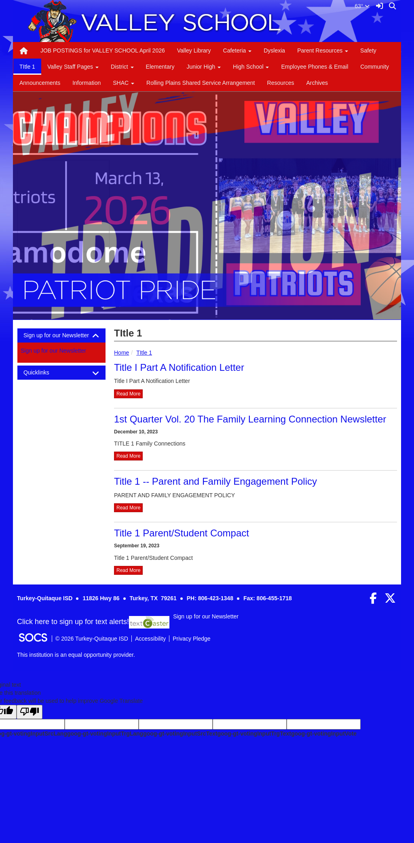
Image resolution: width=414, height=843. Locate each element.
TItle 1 (27, 66)
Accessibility (150, 638)
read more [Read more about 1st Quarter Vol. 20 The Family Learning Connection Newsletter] (128, 456)
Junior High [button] (203, 66)
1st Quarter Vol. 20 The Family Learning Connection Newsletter (250, 419)
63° (362, 6)
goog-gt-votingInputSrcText (180, 733)
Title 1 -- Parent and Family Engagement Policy (215, 481)
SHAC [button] (123, 83)
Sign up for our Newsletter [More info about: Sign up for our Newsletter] (53, 350)
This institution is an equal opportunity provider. (76, 655)
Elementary (160, 66)
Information (86, 83)
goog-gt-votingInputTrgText (254, 733)
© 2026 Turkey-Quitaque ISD (91, 638)
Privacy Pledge (191, 638)
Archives (317, 83)
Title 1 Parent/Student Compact (181, 533)
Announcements (39, 83)
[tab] (61, 335)
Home (121, 352)
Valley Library (194, 50)
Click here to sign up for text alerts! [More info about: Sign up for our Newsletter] (73, 622)
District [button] (122, 66)
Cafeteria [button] (237, 50)
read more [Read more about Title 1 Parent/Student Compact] (128, 570)
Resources (280, 83)
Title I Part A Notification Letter (179, 367)
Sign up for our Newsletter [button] (61, 335)
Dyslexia (274, 50)
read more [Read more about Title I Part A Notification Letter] (128, 394)
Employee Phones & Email (314, 66)
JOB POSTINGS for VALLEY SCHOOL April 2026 (102, 50)
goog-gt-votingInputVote (324, 733)
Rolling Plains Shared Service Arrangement (200, 83)
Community (374, 66)
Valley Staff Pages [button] (73, 66)
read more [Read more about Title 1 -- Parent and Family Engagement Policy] (128, 508)
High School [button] (251, 66)
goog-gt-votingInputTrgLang (105, 733)
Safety (368, 50)
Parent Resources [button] (322, 50)
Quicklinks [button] (43, 373)
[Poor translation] (29, 712)
